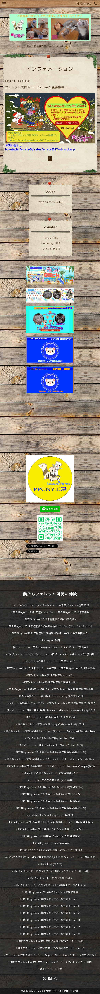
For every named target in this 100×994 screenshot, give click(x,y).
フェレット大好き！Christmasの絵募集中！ (36, 87)
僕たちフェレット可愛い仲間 (50, 594)
